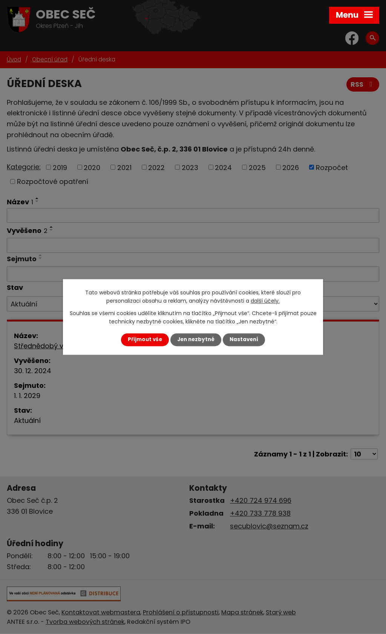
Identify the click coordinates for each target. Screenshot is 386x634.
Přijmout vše (145, 339)
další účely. (265, 301)
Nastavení (244, 339)
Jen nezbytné (195, 339)
